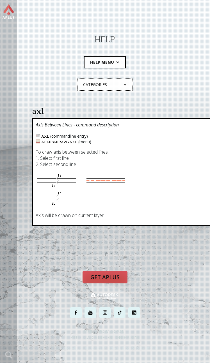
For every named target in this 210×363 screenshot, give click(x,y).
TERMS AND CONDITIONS (125, 348)
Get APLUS (105, 277)
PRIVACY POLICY (95, 348)
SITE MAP (152, 348)
